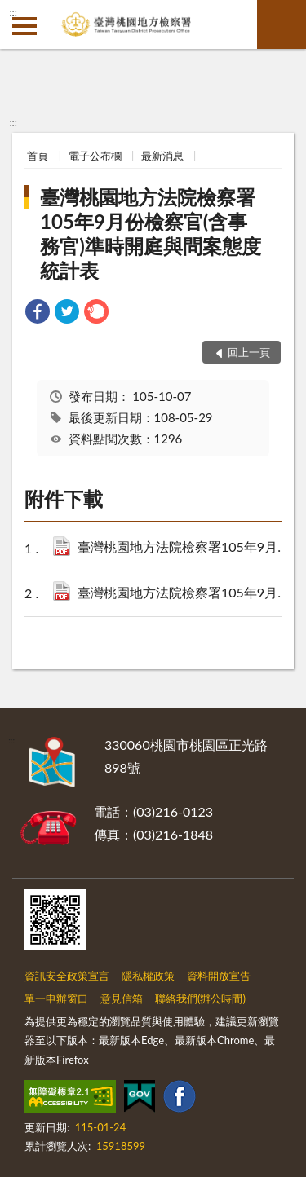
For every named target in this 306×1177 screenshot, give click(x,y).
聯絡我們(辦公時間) (200, 998)
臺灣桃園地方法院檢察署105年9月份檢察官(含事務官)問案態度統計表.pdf (187, 593)
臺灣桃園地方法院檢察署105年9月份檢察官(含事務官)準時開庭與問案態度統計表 (150, 233)
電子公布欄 (95, 155)
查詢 (281, 24)
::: (13, 12)
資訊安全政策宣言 (66, 975)
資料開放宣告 (219, 975)
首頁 (37, 155)
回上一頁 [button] (249, 352)
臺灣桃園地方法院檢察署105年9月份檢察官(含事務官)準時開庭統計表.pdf (187, 548)
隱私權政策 (148, 975)
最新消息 (162, 155)
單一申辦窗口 (56, 998)
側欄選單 (24, 26)
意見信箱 (121, 998)
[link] (37, 313)
